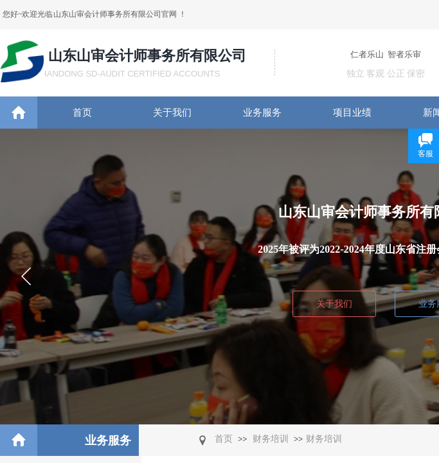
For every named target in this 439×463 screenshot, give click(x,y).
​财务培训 (324, 439)
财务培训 (271, 439)
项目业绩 (352, 112)
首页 (82, 112)
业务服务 (262, 112)
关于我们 (172, 112)
